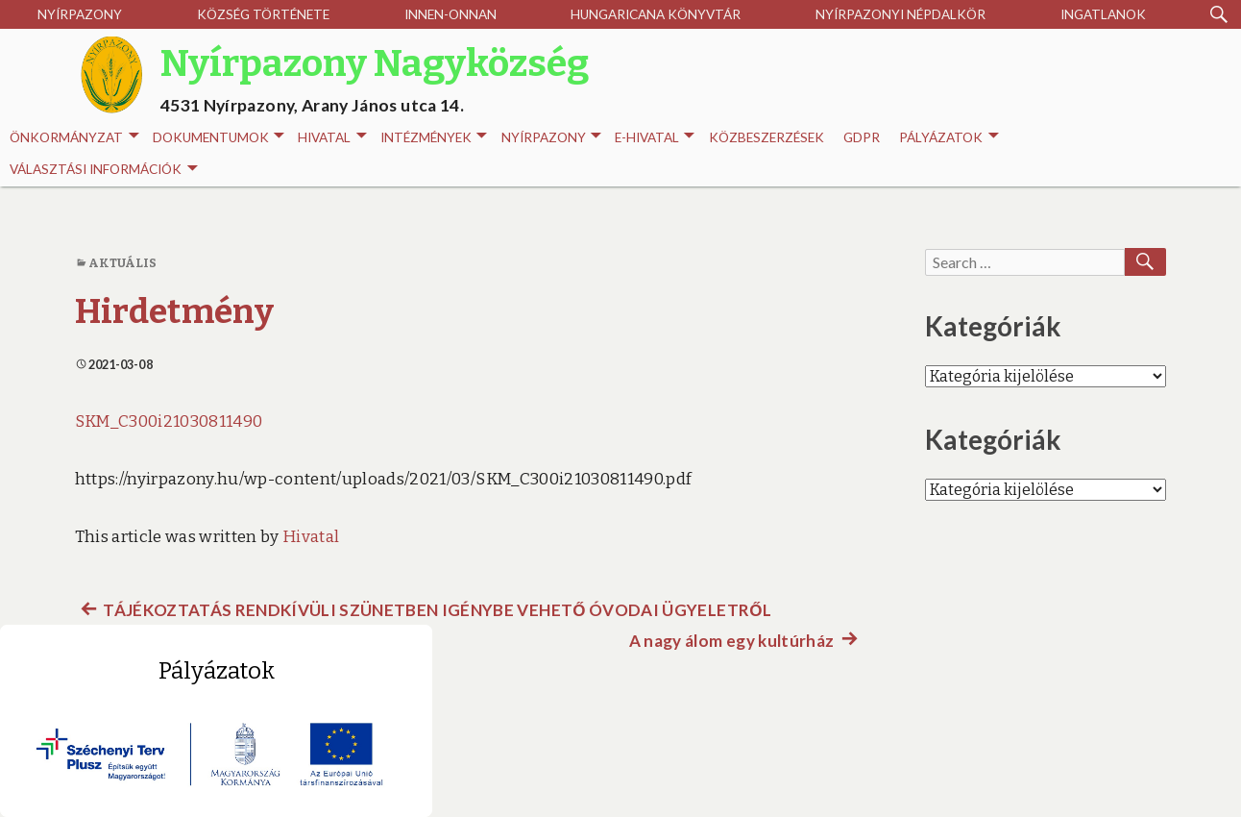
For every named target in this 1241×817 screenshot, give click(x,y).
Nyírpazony (79, 14)
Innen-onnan (450, 14)
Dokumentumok (218, 138)
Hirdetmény (174, 311)
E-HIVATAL (654, 138)
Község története (263, 14)
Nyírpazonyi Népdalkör (900, 14)
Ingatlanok (1103, 14)
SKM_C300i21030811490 (169, 421)
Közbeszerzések (766, 137)
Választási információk (103, 169)
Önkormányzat (74, 138)
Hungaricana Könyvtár (656, 14)
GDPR (861, 137)
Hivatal (332, 138)
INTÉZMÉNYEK (433, 138)
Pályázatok (948, 138)
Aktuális (123, 263)
